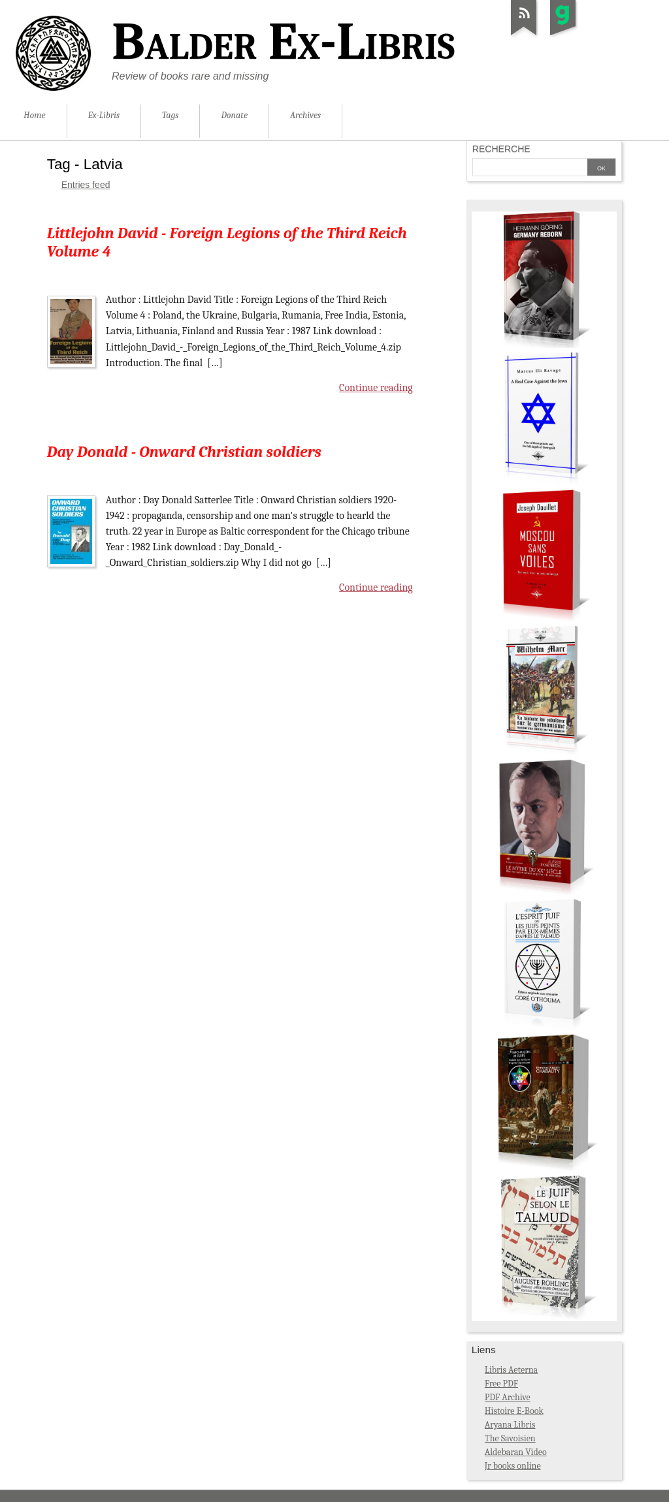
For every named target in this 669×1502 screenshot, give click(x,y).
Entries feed (85, 185)
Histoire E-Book (514, 1410)
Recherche (501, 149)
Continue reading (376, 388)
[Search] (530, 168)
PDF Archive (507, 1397)
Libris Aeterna (511, 1369)
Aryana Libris (510, 1424)
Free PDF (501, 1383)
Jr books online (513, 1465)
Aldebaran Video (516, 1452)
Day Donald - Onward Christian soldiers (184, 452)
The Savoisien (510, 1438)
